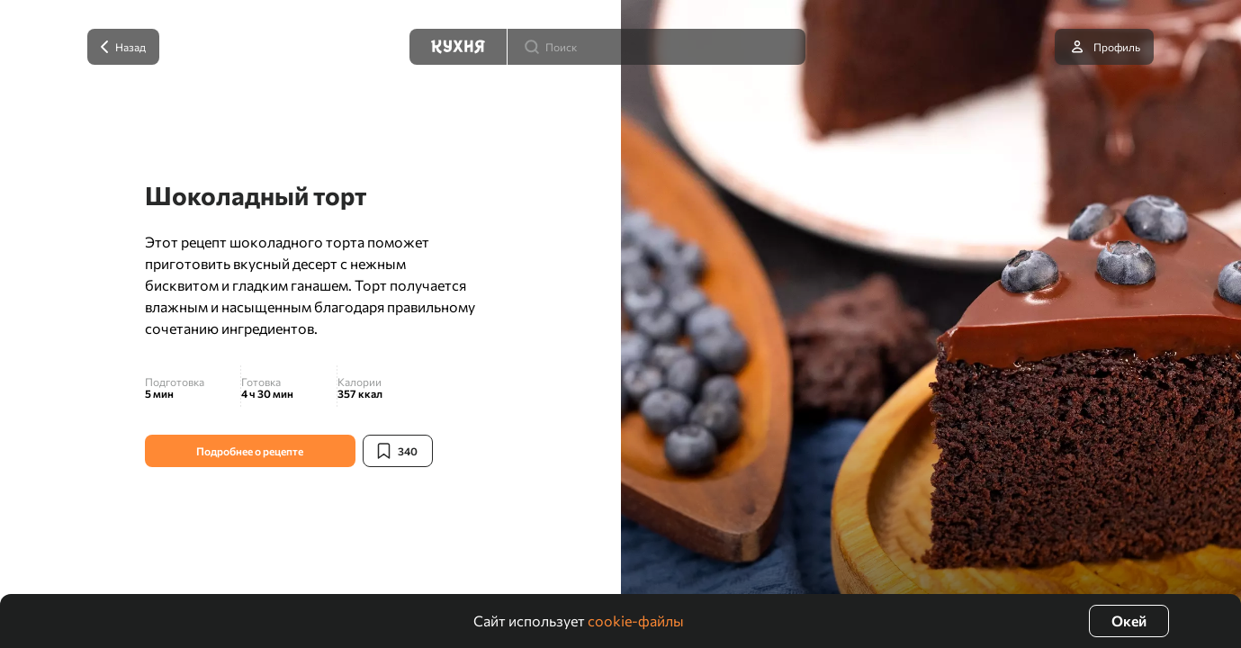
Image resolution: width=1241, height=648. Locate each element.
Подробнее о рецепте (249, 451)
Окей (1129, 620)
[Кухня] (458, 47)
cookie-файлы (636, 620)
